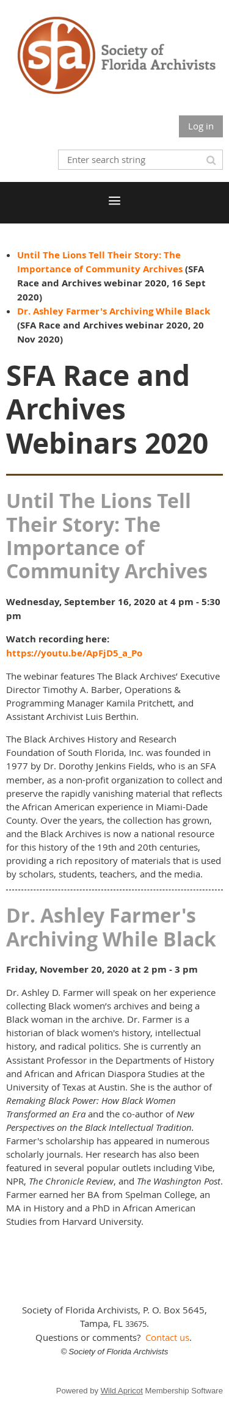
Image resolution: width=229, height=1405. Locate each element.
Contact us (167, 1337)
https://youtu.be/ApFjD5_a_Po (74, 653)
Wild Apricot (122, 1390)
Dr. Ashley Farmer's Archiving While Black (113, 311)
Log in (201, 126)
